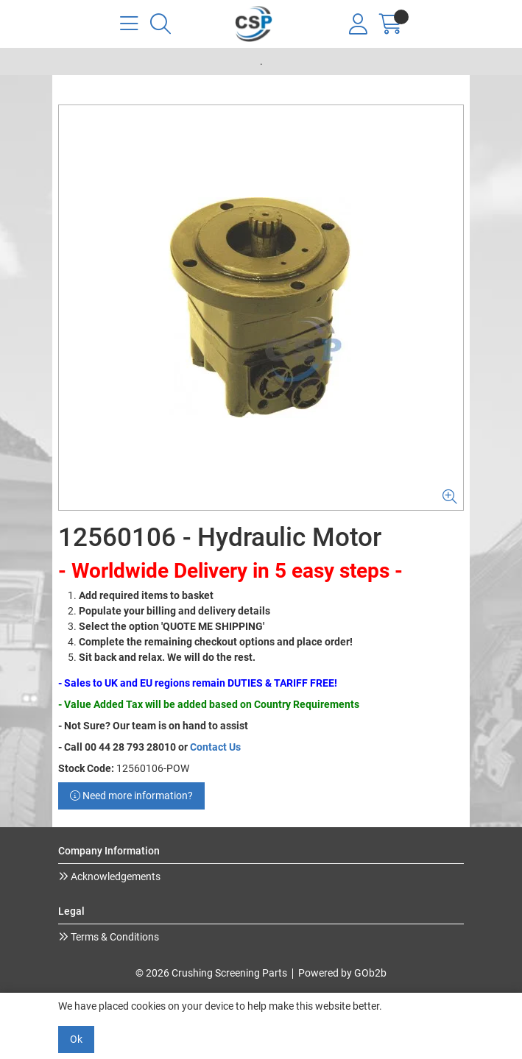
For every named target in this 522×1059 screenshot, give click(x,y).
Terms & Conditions (113, 937)
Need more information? (131, 795)
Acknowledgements (114, 876)
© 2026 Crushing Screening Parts (211, 973)
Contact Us (215, 747)
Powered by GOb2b (342, 973)
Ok (76, 1039)
